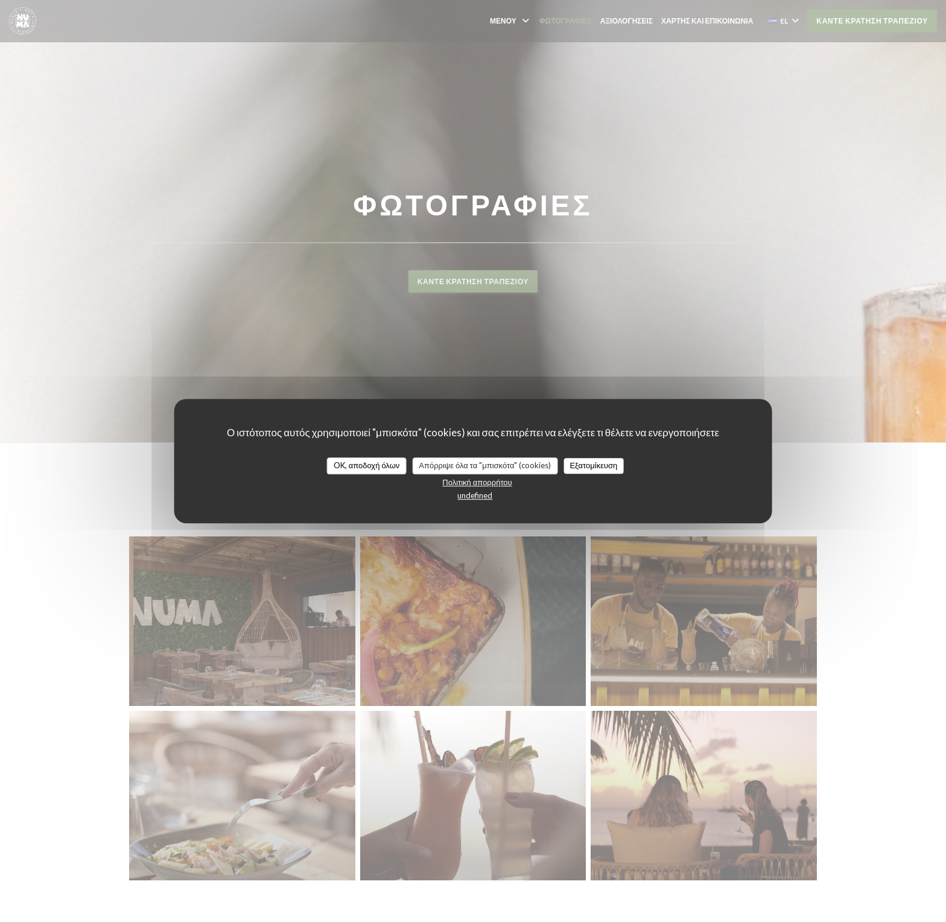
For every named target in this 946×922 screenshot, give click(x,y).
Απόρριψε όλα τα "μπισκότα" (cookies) (485, 465)
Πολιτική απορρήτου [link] (477, 482)
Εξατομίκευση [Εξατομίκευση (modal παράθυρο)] (593, 465)
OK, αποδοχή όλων (367, 465)
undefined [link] (474, 495)
